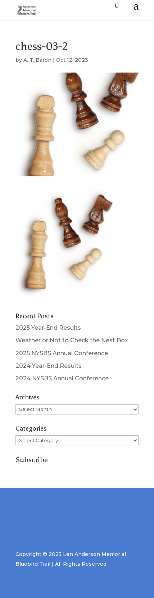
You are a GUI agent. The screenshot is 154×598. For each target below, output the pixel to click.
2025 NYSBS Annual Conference (61, 353)
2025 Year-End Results (48, 327)
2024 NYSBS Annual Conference (62, 378)
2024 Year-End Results (48, 365)
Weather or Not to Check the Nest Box (71, 340)
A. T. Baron (37, 60)
